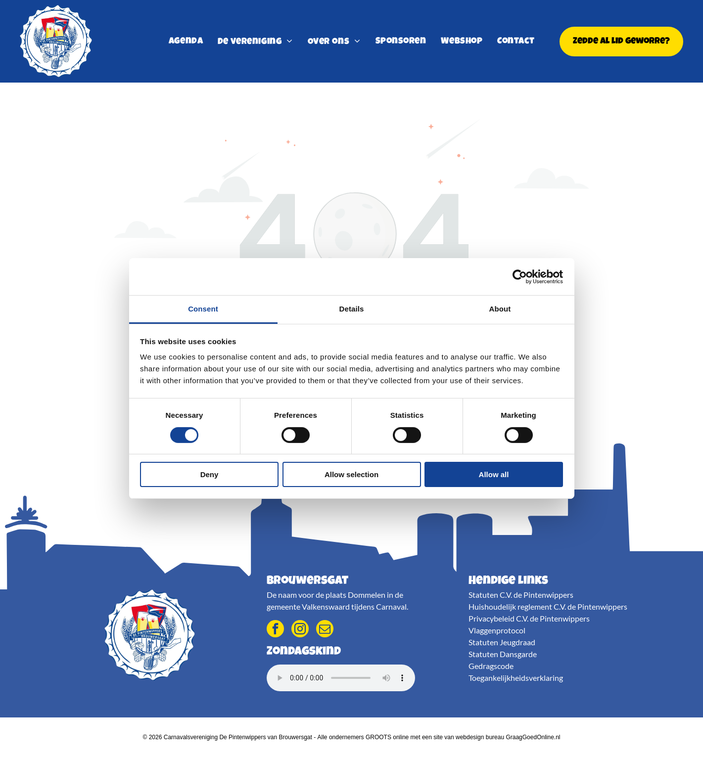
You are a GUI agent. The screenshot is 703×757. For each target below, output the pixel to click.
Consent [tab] (203, 309)
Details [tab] (351, 309)
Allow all (494, 474)
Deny (209, 474)
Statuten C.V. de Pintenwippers (521, 594)
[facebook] (275, 630)
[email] (324, 630)
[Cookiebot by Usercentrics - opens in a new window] (519, 276)
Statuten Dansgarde (503, 654)
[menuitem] (185, 42)
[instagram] (300, 630)
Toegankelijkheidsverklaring (516, 677)
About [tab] (500, 309)
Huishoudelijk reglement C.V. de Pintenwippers (548, 606)
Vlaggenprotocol (497, 630)
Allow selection (351, 474)
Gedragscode (491, 665)
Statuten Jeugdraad (502, 642)
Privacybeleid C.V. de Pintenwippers (529, 618)
